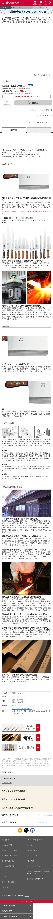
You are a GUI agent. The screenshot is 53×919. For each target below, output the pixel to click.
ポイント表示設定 (8, 882)
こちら (27, 895)
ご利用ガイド (6, 887)
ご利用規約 (30, 861)
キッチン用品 (38, 7)
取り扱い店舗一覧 (8, 861)
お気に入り (7, 104)
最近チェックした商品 (9, 850)
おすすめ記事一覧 (8, 866)
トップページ (5, 7)
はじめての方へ (31, 855)
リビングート (7, 783)
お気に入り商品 (7, 845)
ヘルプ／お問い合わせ (34, 840)
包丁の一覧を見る (43, 115)
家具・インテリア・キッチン (22, 7)
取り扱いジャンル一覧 (9, 855)
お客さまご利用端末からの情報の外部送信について (37, 872)
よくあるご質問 (31, 850)
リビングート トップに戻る (40, 110)
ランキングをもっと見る (45, 815)
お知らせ (29, 845)
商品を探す (5, 840)
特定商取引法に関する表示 (35, 879)
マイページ (5, 876)
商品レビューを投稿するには (39, 122)
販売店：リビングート (42, 75)
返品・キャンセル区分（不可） (22, 709)
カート (4, 871)
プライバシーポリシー (34, 866)
